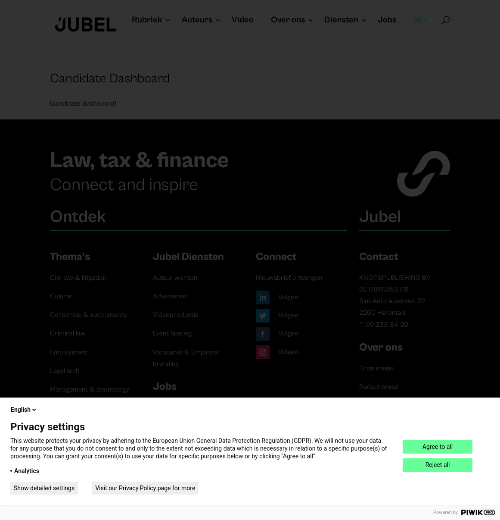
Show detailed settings (44, 488)
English (24, 409)
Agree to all (437, 446)
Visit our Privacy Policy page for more (145, 488)
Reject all (437, 464)
